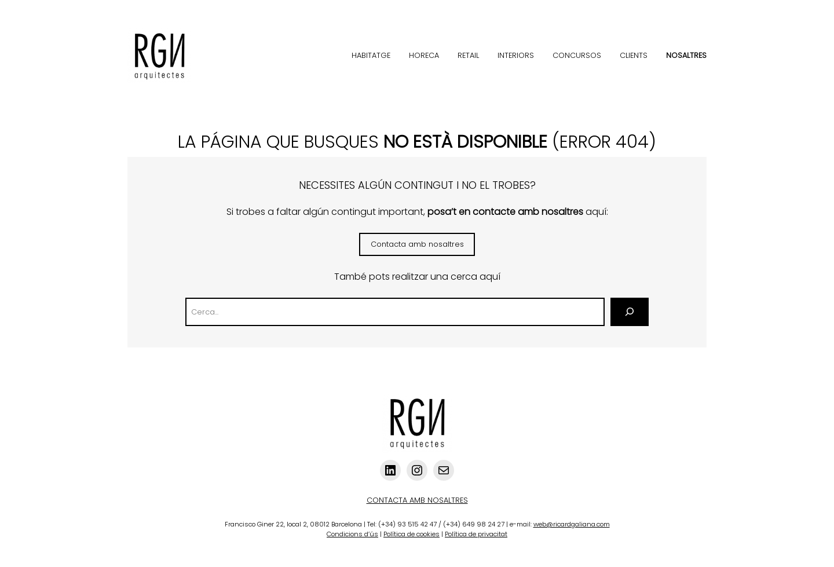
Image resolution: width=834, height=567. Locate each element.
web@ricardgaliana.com (571, 524)
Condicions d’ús (352, 534)
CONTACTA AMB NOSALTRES (417, 500)
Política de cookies (411, 534)
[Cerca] (629, 312)
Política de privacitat (476, 534)
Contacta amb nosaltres (417, 244)
